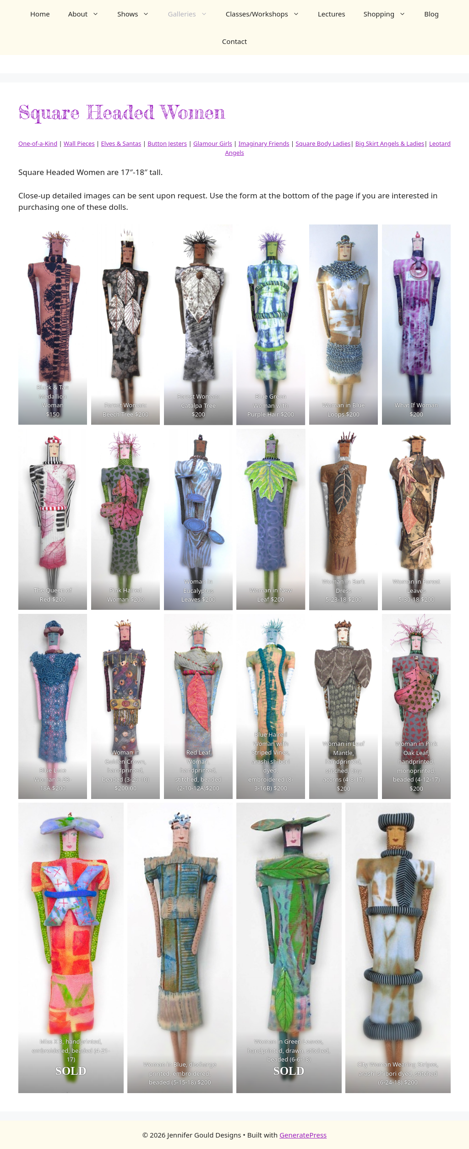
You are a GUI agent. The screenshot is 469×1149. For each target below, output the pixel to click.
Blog (431, 13)
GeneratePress (303, 1134)
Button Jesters (167, 143)
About (88, 13)
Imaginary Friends (264, 143)
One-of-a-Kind (37, 143)
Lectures (331, 13)
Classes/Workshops (267, 13)
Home (40, 13)
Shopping (389, 13)
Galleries (192, 13)
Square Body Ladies (323, 143)
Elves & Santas (121, 143)
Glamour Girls (212, 143)
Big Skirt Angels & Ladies (390, 143)
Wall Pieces (79, 143)
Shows (137, 13)
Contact (234, 41)
